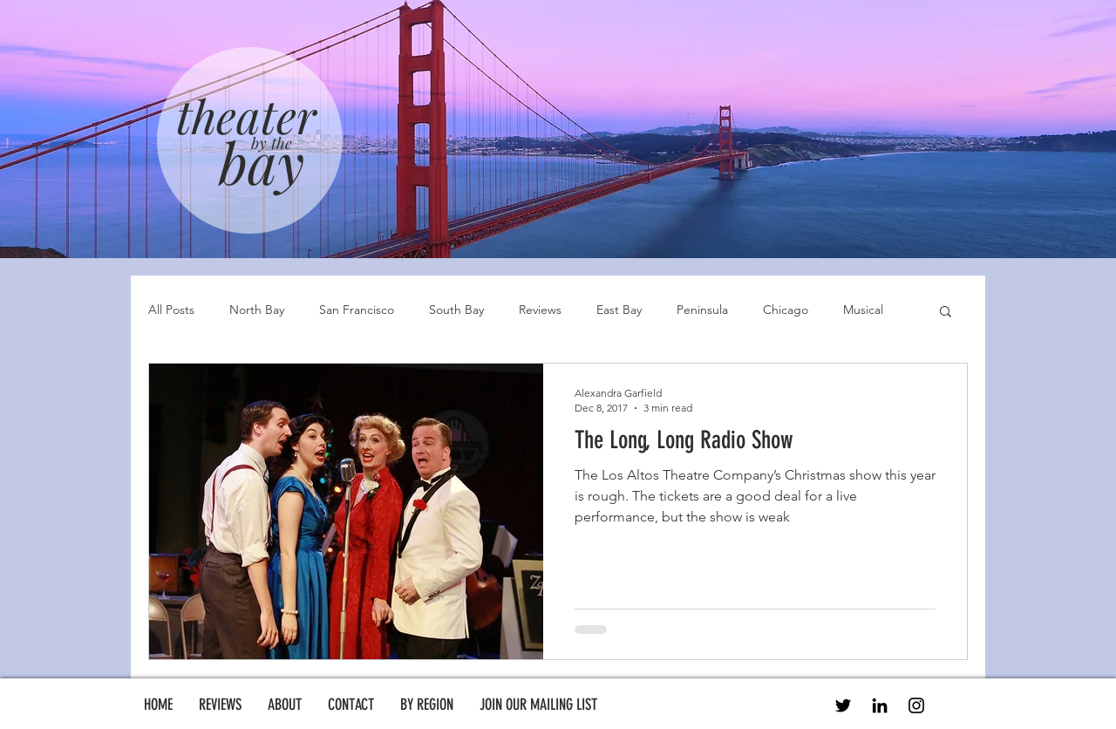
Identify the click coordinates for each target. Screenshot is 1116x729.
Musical (863, 309)
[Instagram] (916, 705)
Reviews (540, 309)
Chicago (785, 309)
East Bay (619, 309)
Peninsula (702, 309)
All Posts (171, 309)
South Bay (456, 309)
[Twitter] (843, 705)
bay (261, 161)
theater (246, 115)
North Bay (256, 309)
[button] (945, 312)
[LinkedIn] (879, 705)
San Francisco (356, 309)
